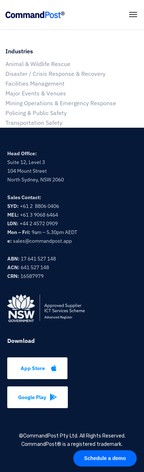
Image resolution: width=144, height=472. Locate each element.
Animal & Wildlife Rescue (37, 63)
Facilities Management (35, 83)
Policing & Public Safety (36, 112)
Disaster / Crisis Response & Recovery (55, 73)
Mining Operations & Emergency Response (60, 103)
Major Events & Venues (35, 93)
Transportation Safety (33, 122)
